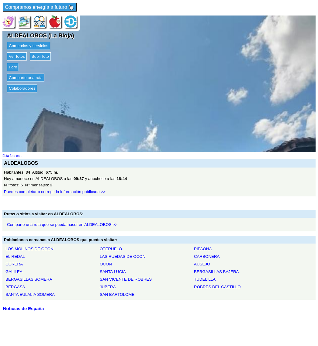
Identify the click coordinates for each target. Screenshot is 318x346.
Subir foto (40, 56)
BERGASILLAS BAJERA (216, 271)
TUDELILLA (205, 279)
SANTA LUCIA (113, 271)
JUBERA (108, 287)
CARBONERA (206, 256)
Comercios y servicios (28, 45)
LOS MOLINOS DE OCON (29, 249)
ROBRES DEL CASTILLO (217, 287)
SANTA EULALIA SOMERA (30, 294)
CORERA (14, 264)
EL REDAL (15, 256)
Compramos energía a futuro (40, 7)
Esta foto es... (12, 155)
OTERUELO (111, 249)
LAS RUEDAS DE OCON (122, 256)
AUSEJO (202, 264)
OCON (106, 264)
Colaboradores (22, 88)
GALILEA (13, 271)
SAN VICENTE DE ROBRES (126, 279)
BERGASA (15, 287)
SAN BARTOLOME (117, 294)
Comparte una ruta (26, 77)
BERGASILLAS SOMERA (28, 279)
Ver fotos (17, 56)
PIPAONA (203, 249)
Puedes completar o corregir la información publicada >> (54, 191)
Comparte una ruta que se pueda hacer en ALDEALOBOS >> (62, 224)
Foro (13, 67)
